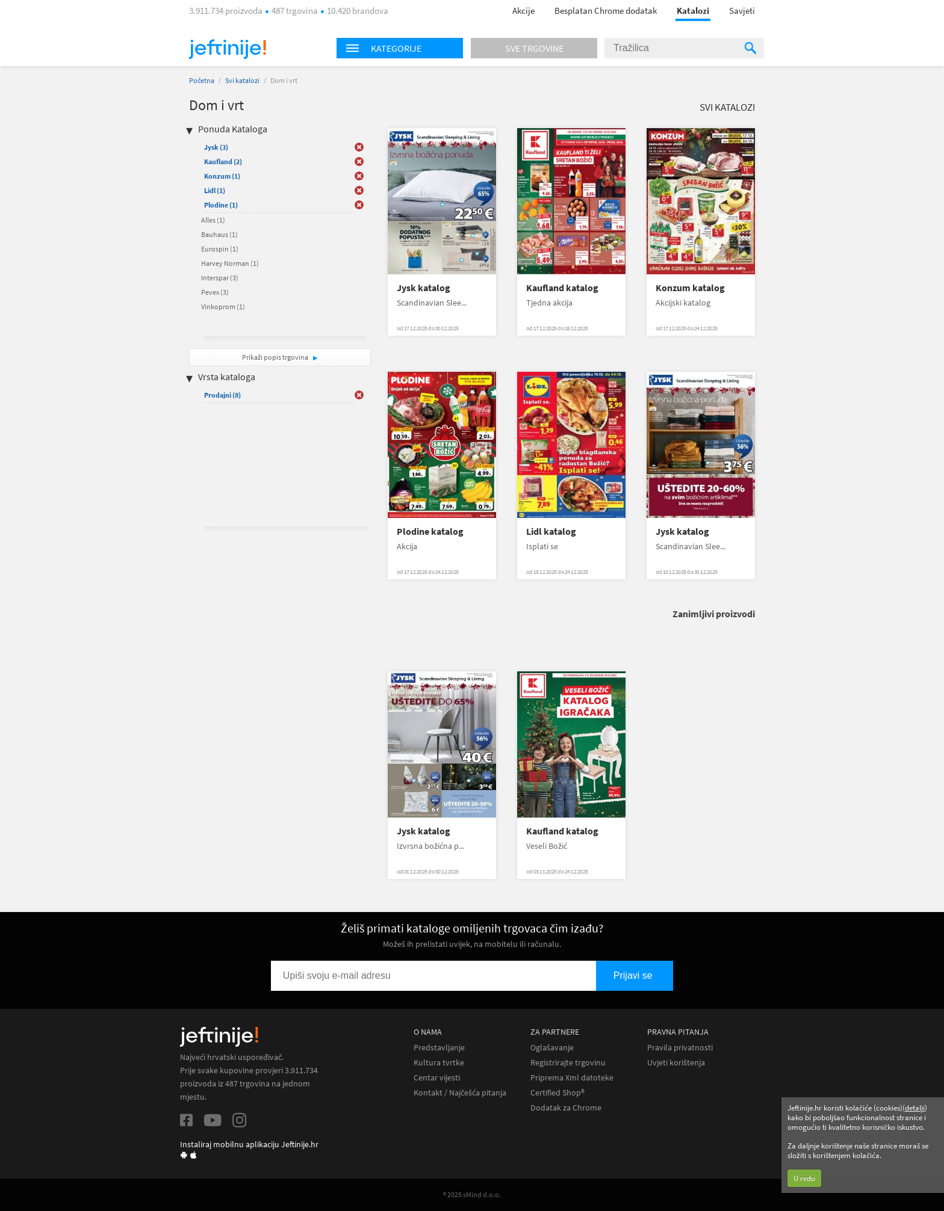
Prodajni (222, 394)
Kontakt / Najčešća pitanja (460, 1093)
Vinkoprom (223, 306)
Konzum (222, 175)
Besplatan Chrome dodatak (605, 10)
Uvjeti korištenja (676, 1063)
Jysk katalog (423, 288)
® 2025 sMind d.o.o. (472, 1194)
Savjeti (742, 10)
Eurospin (219, 248)
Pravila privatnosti (680, 1048)
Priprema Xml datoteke (571, 1078)
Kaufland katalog (562, 288)
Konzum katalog (690, 288)
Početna (201, 80)
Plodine (221, 204)
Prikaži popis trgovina (275, 357)
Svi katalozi (242, 80)
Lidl (214, 190)
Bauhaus (219, 234)
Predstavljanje (439, 1048)
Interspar (219, 277)
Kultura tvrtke (439, 1063)
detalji (915, 1108)
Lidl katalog (551, 531)
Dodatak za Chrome (565, 1108)
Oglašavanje (552, 1048)
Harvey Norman (230, 263)
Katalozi (693, 10)
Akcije (523, 10)
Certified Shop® (557, 1093)
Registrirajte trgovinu (568, 1063)
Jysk (216, 147)
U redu (804, 1178)
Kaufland (223, 161)
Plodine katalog (430, 531)
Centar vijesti (437, 1078)
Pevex (215, 292)
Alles (213, 219)
